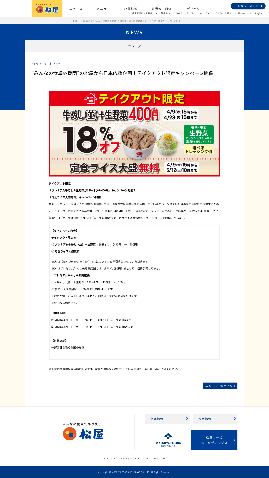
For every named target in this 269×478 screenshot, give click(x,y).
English (259, 13)
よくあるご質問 (221, 13)
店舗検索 (131, 8)
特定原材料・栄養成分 (143, 13)
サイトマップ (108, 458)
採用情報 (205, 419)
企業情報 (157, 419)
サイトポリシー (129, 458)
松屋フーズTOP (248, 6)
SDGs (177, 13)
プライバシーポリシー (153, 458)
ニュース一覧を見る (218, 386)
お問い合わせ (242, 13)
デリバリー (195, 8)
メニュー (103, 8)
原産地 (164, 13)
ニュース (76, 8)
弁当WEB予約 (162, 8)
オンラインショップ (196, 13)
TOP (75, 20)
